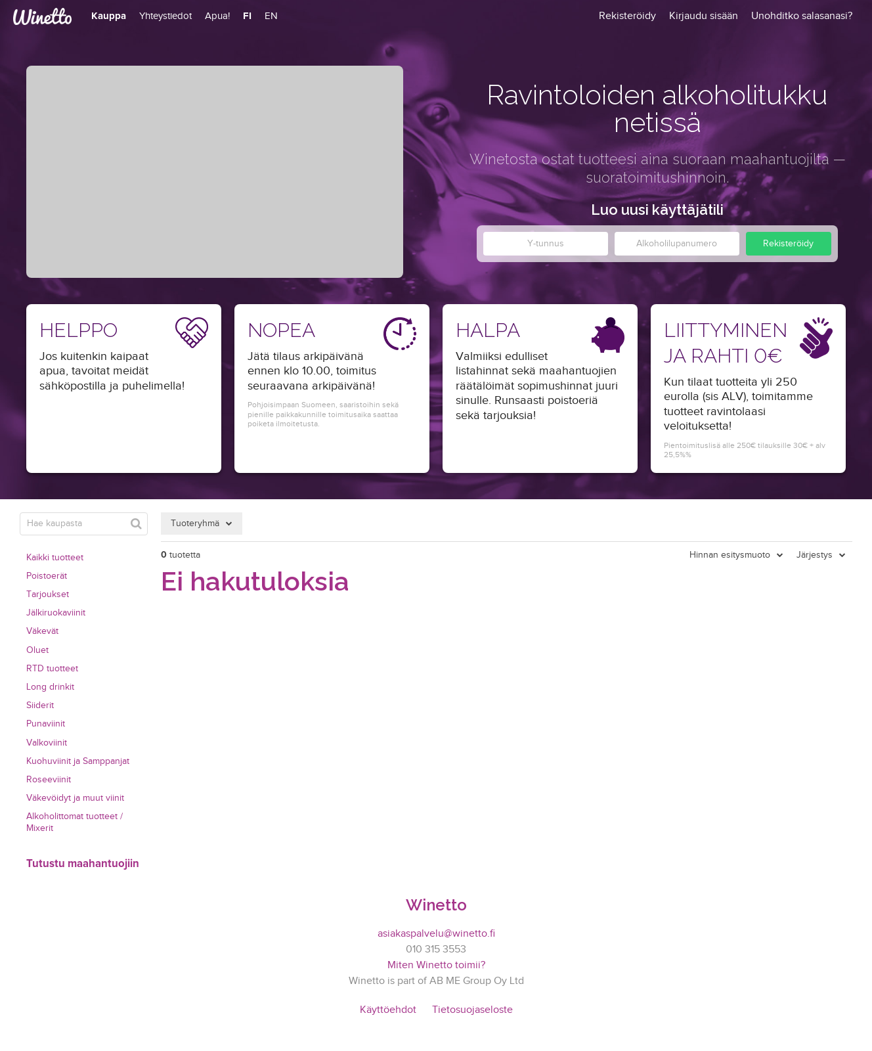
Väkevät (42, 631)
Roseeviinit (48, 779)
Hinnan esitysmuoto (729, 555)
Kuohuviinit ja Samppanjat (77, 761)
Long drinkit (50, 687)
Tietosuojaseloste (472, 1010)
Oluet (37, 650)
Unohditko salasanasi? (801, 16)
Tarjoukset (47, 594)
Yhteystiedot (165, 16)
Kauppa (108, 16)
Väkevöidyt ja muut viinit (75, 798)
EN (271, 16)
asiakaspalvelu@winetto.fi (436, 934)
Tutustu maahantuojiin (82, 864)
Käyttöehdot (388, 1010)
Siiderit (40, 705)
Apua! (217, 16)
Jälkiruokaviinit (55, 613)
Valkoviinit (46, 743)
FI (247, 16)
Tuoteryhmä (195, 523)
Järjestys (814, 555)
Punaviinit (45, 724)
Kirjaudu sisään (703, 16)
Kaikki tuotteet (54, 557)
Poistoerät (46, 576)
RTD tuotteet (52, 668)
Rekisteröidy (788, 243)
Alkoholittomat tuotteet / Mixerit (74, 822)
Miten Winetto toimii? (436, 965)
